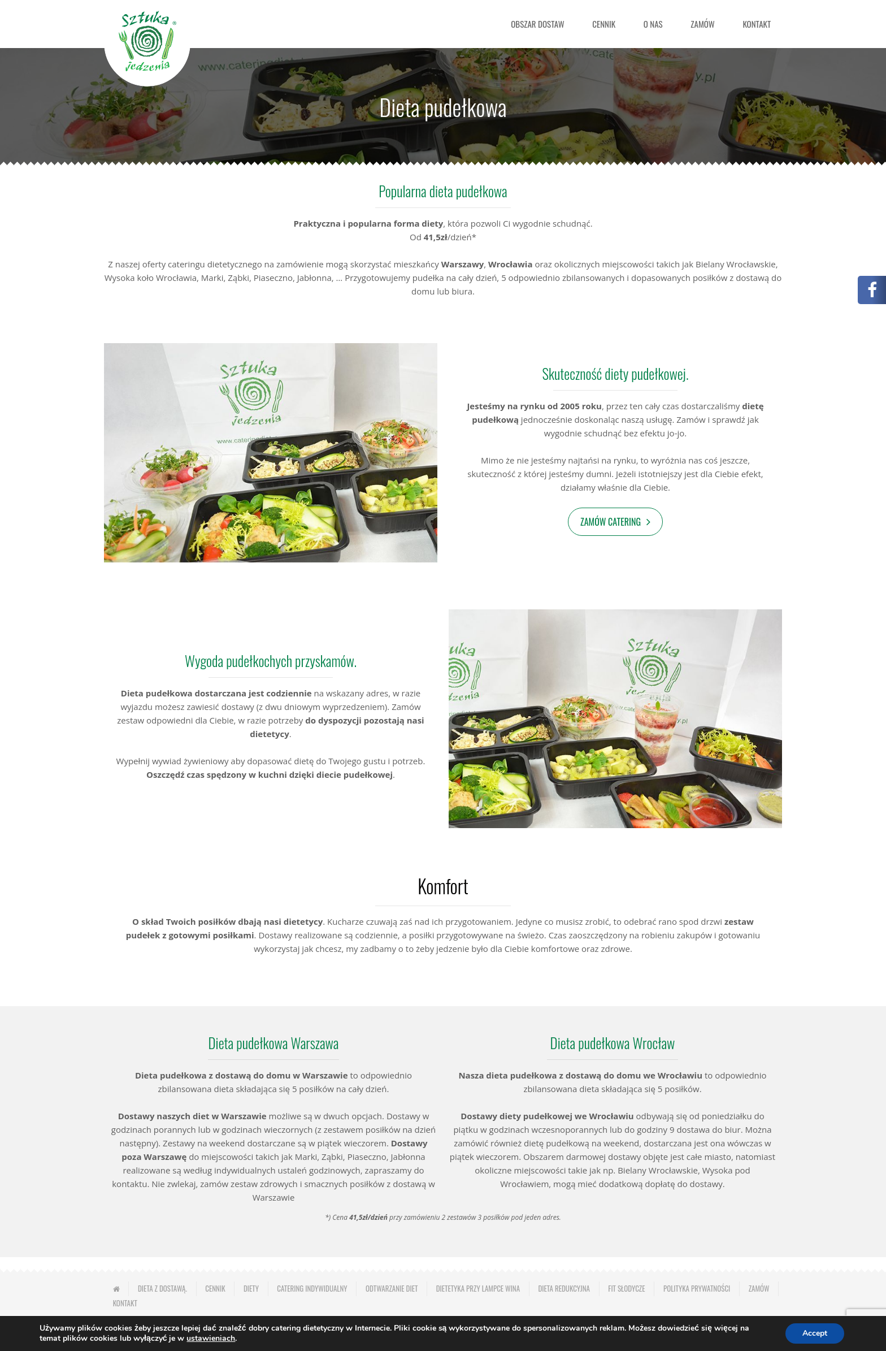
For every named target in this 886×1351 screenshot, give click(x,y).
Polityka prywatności (696, 1288)
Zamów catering (610, 522)
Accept (814, 1333)
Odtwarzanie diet (392, 1288)
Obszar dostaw (537, 24)
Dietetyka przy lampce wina (478, 1288)
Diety (251, 1288)
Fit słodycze (626, 1288)
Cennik (603, 24)
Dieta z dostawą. (162, 1288)
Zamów (702, 24)
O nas (653, 24)
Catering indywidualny (312, 1288)
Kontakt (756, 24)
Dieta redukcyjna (564, 1288)
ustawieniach (210, 1338)
